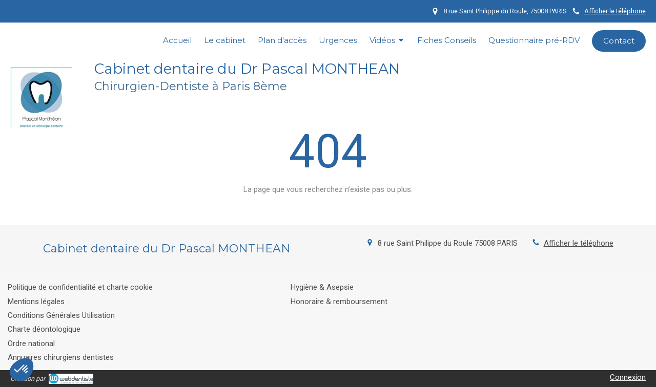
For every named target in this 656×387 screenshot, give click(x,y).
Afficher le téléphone (615, 11)
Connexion (628, 377)
